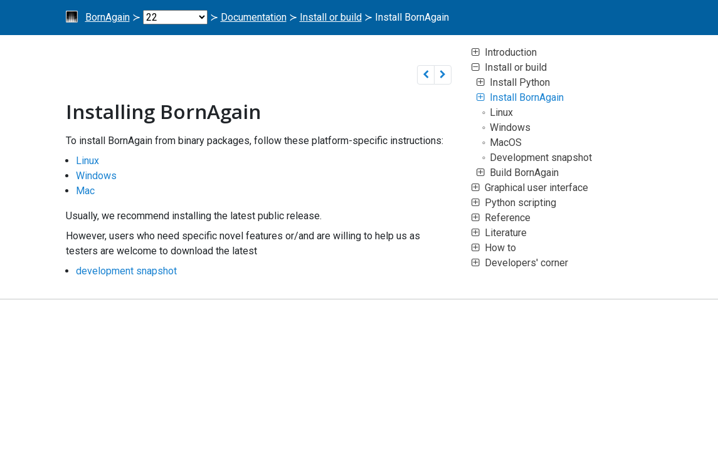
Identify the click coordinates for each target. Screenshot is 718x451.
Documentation (254, 17)
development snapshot (126, 271)
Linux (87, 161)
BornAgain (107, 17)
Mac (85, 191)
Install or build (331, 17)
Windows (96, 176)
